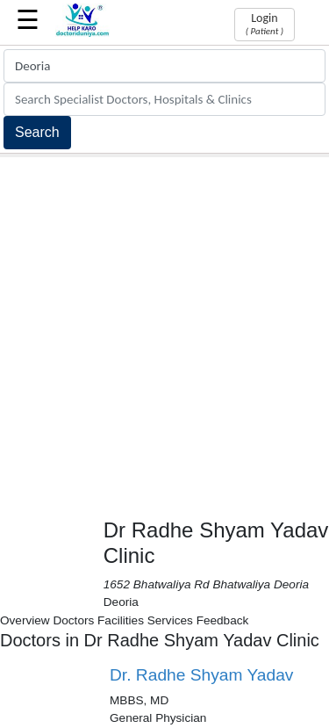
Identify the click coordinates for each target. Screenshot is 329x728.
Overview (25, 620)
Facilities (120, 620)
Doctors (73, 620)
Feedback (223, 620)
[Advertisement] (164, 330)
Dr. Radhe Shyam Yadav (201, 675)
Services (170, 620)
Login (264, 24)
